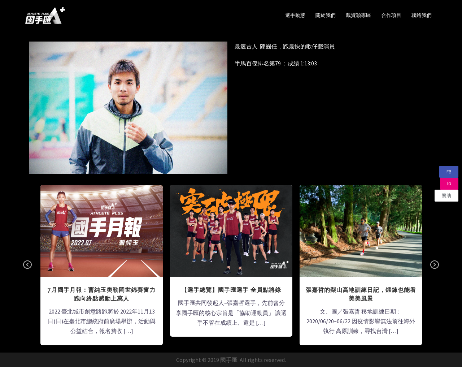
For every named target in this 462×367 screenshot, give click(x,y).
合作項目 (391, 15)
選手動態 (295, 15)
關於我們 (325, 15)
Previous (27, 265)
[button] (448, 172)
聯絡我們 (421, 15)
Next (435, 265)
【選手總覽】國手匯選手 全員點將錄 (231, 289)
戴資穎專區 (358, 15)
